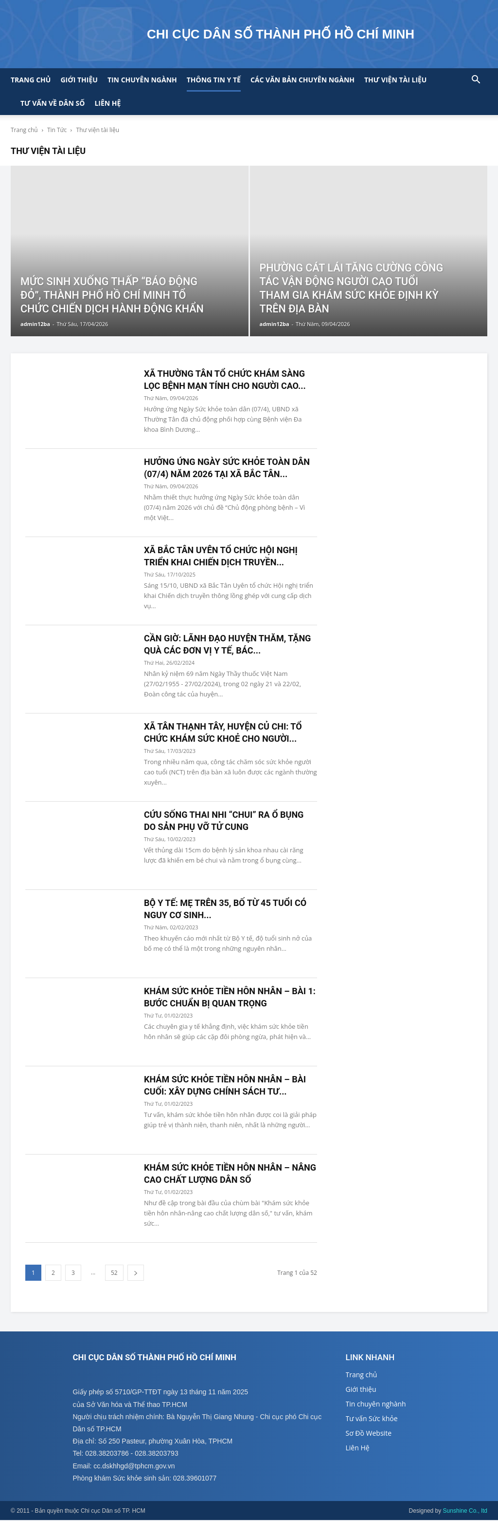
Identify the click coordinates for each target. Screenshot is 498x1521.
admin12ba (35, 323)
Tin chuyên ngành (142, 79)
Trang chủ (31, 79)
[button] (475, 80)
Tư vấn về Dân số (52, 103)
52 (114, 1273)
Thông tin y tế (214, 79)
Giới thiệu (78, 79)
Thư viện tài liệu (395, 79)
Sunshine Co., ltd (465, 1511)
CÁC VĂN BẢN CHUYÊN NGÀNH (302, 79)
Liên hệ (107, 103)
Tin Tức (57, 130)
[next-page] (135, 1273)
